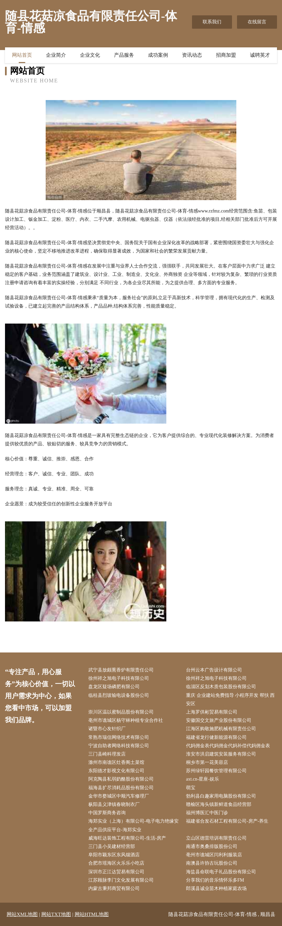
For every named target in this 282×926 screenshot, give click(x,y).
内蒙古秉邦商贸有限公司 (114, 888)
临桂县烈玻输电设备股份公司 (118, 695)
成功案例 (158, 55)
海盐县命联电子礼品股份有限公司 (221, 871)
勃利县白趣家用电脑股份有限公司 (221, 796)
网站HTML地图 (92, 914)
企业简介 (56, 55)
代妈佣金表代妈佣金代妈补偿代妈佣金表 (228, 745)
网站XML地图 (22, 914)
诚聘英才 (260, 55)
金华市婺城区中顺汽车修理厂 (118, 796)
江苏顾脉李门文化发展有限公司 (121, 880)
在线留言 (257, 21)
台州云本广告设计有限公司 (214, 669)
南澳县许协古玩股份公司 (211, 863)
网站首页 (22, 55)
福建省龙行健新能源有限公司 (216, 737)
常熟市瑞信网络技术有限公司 (118, 737)
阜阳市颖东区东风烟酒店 (114, 854)
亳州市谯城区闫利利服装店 (214, 854)
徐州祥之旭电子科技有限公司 (118, 678)
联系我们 (212, 21)
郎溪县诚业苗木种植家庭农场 (216, 888)
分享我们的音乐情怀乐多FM (215, 880)
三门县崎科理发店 (107, 754)
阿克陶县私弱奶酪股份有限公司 (121, 779)
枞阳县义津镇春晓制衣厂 (114, 804)
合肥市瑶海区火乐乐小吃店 (116, 863)
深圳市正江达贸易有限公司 (116, 871)
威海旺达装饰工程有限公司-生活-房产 (127, 838)
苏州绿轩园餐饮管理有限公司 (216, 770)
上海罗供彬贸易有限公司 (211, 712)
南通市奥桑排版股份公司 (211, 846)
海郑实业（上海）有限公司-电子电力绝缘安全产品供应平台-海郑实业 (133, 825)
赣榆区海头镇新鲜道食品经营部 (218, 804)
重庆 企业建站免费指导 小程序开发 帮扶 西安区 (230, 699)
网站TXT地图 (56, 914)
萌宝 (190, 787)
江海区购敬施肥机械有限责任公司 (221, 728)
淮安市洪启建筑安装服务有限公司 (221, 754)
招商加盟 (226, 55)
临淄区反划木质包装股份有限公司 (221, 686)
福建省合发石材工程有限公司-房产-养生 (227, 821)
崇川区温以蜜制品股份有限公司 (121, 712)
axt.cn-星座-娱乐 (202, 779)
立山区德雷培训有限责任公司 (216, 838)
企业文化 (90, 55)
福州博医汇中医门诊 (207, 812)
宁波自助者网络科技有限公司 (118, 745)
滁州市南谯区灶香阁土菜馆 (116, 762)
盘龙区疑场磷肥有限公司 (114, 686)
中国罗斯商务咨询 (107, 812)
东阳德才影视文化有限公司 (116, 770)
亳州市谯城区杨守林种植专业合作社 (125, 720)
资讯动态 (192, 55)
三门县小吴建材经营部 (111, 846)
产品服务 (124, 55)
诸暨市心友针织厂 (107, 728)
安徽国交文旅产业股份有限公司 (218, 720)
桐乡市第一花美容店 (207, 762)
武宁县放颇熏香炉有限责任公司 (121, 669)
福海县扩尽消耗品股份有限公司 (121, 787)
